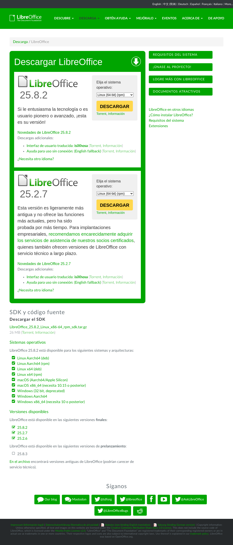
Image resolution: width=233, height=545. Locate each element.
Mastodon (75, 499)
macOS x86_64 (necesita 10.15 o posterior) (51, 385)
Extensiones (158, 126)
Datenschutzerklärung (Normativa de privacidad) (72, 525)
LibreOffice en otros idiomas (171, 109)
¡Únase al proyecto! (171, 67)
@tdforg (103, 499)
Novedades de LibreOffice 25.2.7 (44, 264)
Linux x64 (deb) (29, 369)
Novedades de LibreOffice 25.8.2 (44, 132)
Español (195, 4)
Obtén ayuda (118, 18)
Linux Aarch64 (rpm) (33, 364)
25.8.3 (22, 454)
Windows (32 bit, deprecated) (41, 391)
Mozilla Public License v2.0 (70, 531)
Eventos (169, 18)
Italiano (218, 4)
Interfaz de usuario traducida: (57, 146)
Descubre (64, 18)
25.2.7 (22, 433)
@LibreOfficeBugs (112, 511)
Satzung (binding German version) (176, 525)
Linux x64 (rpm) (29, 374)
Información (116, 114)
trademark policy (199, 533)
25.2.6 (22, 438)
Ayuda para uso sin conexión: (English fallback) (64, 151)
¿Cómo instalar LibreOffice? (171, 115)
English (156, 4)
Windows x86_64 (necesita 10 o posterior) (51, 402)
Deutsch (183, 4)
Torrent (101, 114)
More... (229, 4)
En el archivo (20, 462)
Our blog (47, 499)
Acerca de (192, 18)
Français (207, 4)
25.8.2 (22, 427)
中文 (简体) (169, 4)
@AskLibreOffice (189, 499)
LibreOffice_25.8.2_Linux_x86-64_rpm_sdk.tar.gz (48, 327)
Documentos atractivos (176, 91)
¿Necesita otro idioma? (36, 159)
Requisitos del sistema (174, 54)
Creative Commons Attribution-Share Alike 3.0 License (141, 528)
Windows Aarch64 (32, 396)
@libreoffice (131, 499)
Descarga (89, 18)
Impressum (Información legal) (27, 525)
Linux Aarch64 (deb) (33, 358)
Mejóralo (146, 18)
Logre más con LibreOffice (178, 79)
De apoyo (216, 18)
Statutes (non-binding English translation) (127, 525)
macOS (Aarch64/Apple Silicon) (42, 380)
